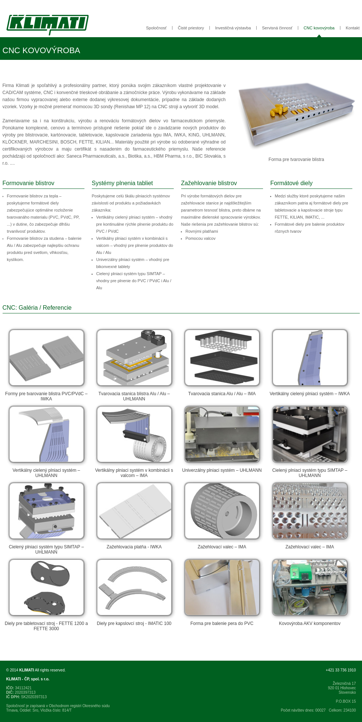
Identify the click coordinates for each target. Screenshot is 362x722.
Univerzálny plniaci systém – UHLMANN (222, 438)
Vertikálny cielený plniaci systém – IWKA (310, 361)
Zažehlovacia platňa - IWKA (134, 514)
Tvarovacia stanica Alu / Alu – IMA (222, 361)
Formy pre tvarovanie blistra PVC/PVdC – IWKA (46, 364)
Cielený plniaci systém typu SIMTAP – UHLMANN (310, 440)
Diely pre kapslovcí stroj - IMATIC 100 (134, 591)
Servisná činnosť (277, 28)
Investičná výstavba (233, 28)
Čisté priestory (191, 28)
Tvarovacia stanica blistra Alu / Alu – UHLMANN (134, 364)
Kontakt (352, 28)
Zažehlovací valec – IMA (222, 514)
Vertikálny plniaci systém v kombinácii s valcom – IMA (134, 440)
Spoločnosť (156, 28)
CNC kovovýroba (319, 28)
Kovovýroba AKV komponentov (310, 591)
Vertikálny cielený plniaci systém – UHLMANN (46, 440)
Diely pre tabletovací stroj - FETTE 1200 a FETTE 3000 (46, 593)
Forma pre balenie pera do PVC (222, 591)
